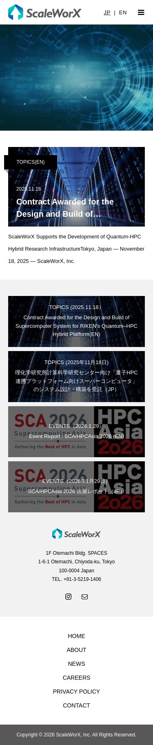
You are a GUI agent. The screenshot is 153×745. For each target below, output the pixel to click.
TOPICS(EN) (30, 162)
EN (123, 12)
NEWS (76, 663)
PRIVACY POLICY (76, 691)
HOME (76, 636)
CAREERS (77, 677)
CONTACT (76, 705)
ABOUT (76, 650)
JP (107, 12)
